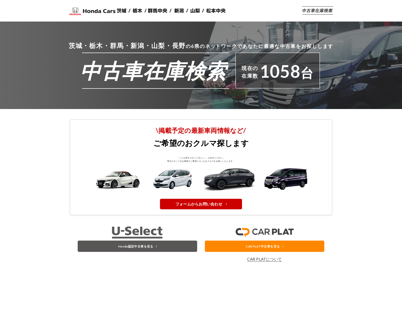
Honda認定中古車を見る (135, 267)
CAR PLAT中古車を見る (262, 267)
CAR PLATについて (264, 281)
